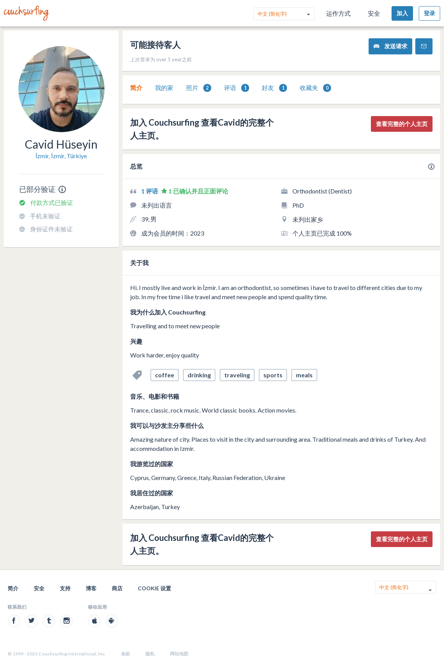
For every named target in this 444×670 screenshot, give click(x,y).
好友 (274, 88)
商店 (117, 588)
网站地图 (179, 654)
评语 (236, 88)
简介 (136, 87)
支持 (65, 588)
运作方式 (338, 13)
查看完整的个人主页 (402, 123)
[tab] (136, 87)
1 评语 (150, 191)
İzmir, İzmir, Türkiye (61, 155)
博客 (91, 588)
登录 (429, 13)
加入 (402, 13)
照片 (198, 88)
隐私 (150, 654)
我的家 (164, 87)
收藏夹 (315, 88)
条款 (125, 654)
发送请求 (390, 46)
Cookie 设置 (154, 588)
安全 (374, 13)
